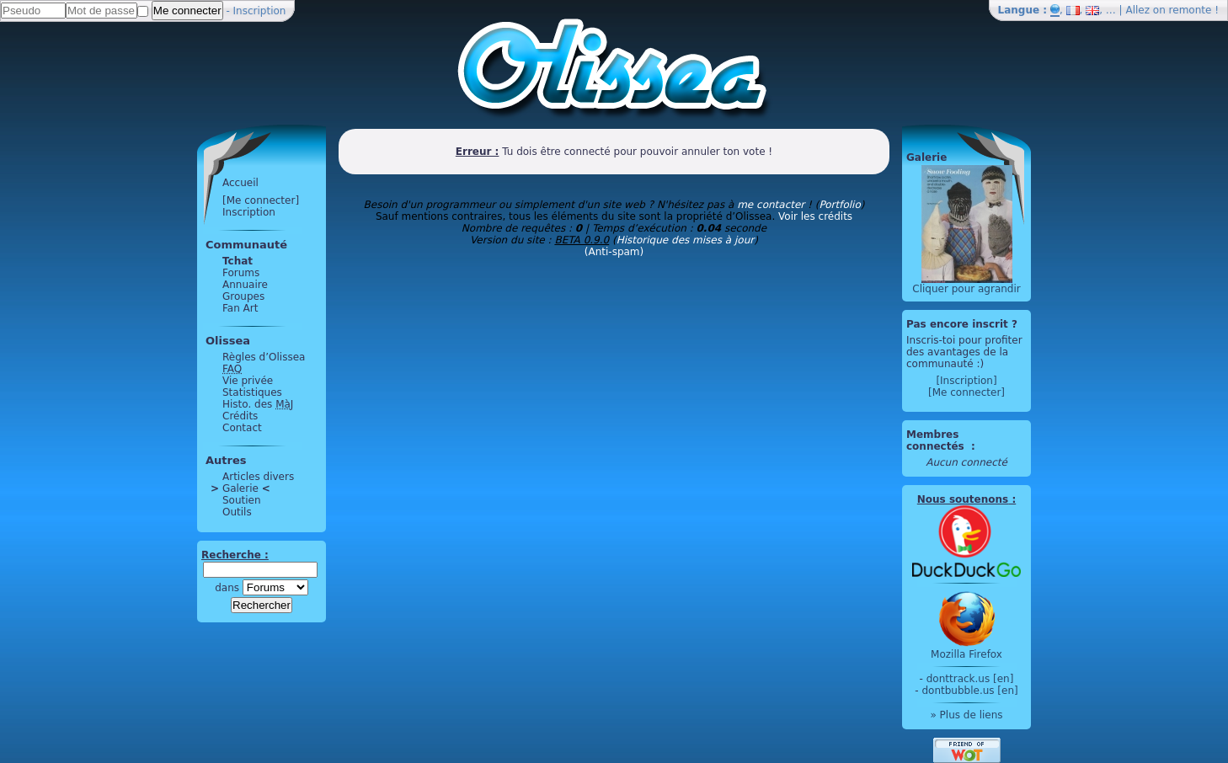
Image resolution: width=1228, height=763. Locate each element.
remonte (1190, 10)
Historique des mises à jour (686, 240)
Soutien (241, 500)
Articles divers (258, 477)
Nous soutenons (962, 499)
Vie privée (247, 381)
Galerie (240, 488)
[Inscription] (966, 381)
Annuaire (245, 285)
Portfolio (839, 205)
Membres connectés (937, 440)
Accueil (240, 183)
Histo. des (257, 404)
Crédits (240, 416)
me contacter (770, 205)
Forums (240, 273)
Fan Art (240, 308)
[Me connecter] (260, 200)
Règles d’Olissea (263, 357)
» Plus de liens (966, 715)
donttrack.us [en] (970, 679)
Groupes (243, 296)
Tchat (237, 261)
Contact (242, 428)
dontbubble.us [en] (969, 690)
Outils (237, 512)
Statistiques (252, 392)
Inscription (259, 11)
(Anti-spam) (614, 252)
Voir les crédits (815, 216)
